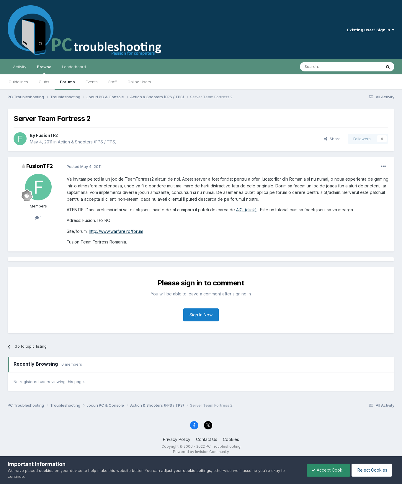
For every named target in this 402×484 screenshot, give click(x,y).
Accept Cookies (325, 469)
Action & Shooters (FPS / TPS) (87, 141)
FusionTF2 (47, 135)
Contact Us (206, 439)
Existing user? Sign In (370, 29)
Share (332, 138)
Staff (112, 81)
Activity (19, 66)
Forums (67, 81)
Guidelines (18, 81)
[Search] (325, 66)
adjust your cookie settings (186, 470)
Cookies (231, 439)
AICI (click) (246, 209)
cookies (46, 470)
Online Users (139, 81)
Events (92, 81)
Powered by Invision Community (201, 451)
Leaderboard (74, 66)
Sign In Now (201, 314)
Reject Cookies (372, 469)
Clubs (44, 81)
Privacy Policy (176, 439)
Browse (44, 69)
